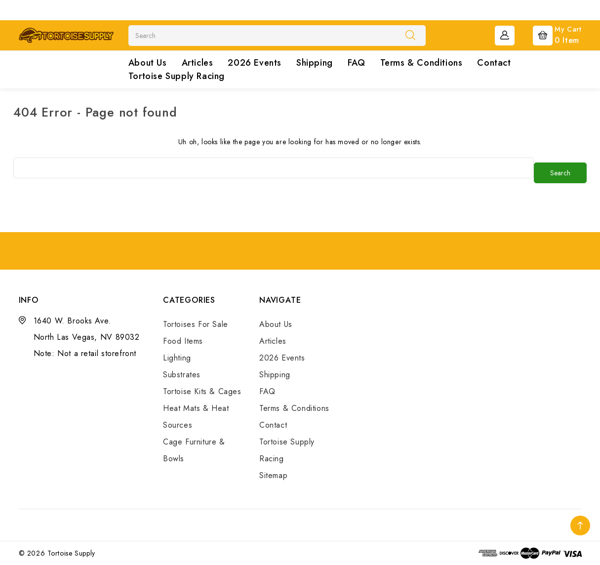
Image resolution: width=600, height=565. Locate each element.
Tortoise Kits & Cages (202, 391)
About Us (147, 62)
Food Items (183, 341)
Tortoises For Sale (195, 324)
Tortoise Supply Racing (176, 76)
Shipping (314, 62)
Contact (494, 62)
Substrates (181, 374)
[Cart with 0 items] (549, 35)
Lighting (177, 357)
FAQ (356, 62)
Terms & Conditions (421, 62)
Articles (197, 62)
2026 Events (254, 62)
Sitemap (273, 475)
